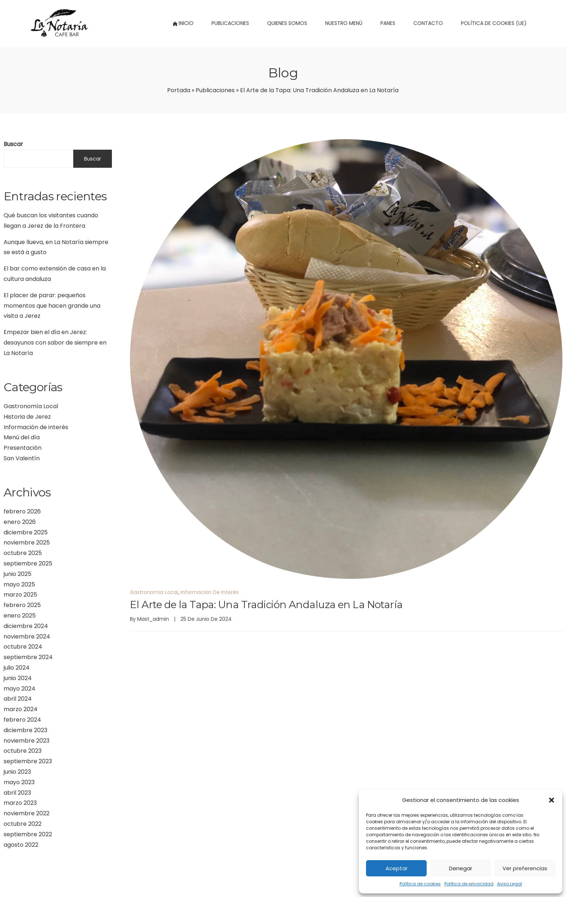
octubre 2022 (23, 824)
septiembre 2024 (28, 657)
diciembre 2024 (26, 626)
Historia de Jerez (27, 417)
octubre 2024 (23, 646)
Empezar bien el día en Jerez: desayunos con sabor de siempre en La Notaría (55, 342)
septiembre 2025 (28, 563)
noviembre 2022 (26, 813)
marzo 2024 (21, 709)
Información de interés (36, 427)
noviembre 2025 (27, 542)
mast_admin (153, 619)
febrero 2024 (22, 720)
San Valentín (22, 458)
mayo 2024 (19, 688)
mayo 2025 (19, 584)
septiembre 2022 (28, 834)
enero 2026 (20, 522)
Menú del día (22, 437)
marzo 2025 (20, 594)
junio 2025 (17, 574)
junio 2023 (17, 772)
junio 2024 (18, 678)
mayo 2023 (19, 782)
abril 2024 (18, 699)
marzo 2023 (20, 803)
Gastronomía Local (31, 406)
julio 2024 (17, 667)
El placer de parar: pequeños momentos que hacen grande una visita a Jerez (52, 305)
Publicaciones (215, 90)
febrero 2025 (22, 605)
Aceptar (397, 868)
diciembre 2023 (25, 730)
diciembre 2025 (26, 532)
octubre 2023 (23, 751)
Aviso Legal (509, 884)
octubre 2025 (23, 553)
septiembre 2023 (28, 761)
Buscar (13, 144)
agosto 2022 (21, 845)
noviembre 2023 (26, 740)
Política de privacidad (468, 884)
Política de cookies (420, 884)
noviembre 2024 (27, 636)
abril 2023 (17, 793)
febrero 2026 (22, 511)
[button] (551, 800)
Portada (178, 90)
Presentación (23, 448)
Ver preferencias (524, 868)
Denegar (460, 868)
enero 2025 (20, 615)
